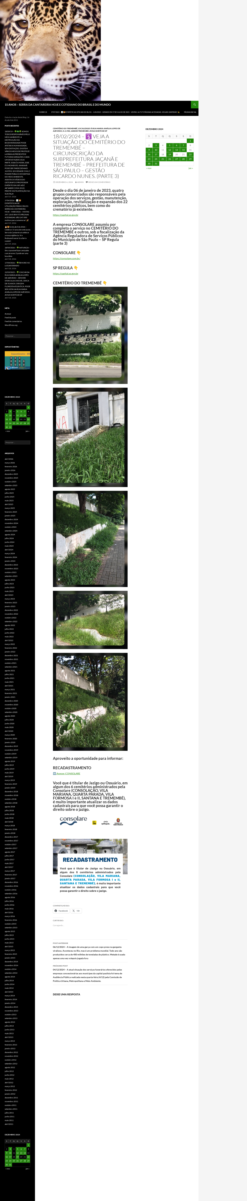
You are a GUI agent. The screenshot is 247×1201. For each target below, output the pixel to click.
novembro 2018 (11, 795)
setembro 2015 (11, 927)
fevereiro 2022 (11, 648)
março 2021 (10, 689)
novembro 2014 (11, 965)
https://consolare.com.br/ (66, 258)
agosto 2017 (10, 852)
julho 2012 (9, 1071)
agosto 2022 (10, 625)
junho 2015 (9, 939)
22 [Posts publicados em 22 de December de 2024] (190, 154)
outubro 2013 (10, 1014)
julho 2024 (9, 538)
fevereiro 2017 (11, 874)
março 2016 (10, 916)
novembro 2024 (11, 523)
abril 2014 (9, 992)
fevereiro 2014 (11, 999)
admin (80, 182)
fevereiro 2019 (11, 784)
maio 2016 (9, 908)
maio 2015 (9, 942)
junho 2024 (9, 542)
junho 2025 (9, 497)
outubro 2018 (10, 799)
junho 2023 (9, 587)
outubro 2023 (10, 572)
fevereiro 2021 (11, 693)
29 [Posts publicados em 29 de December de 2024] (190, 159)
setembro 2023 (11, 576)
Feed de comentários (13, 321)
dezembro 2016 (11, 882)
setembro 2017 (11, 848)
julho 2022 (9, 629)
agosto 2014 (10, 977)
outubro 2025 (10, 481)
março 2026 (10, 463)
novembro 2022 (11, 614)
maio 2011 (9, 1120)
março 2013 (10, 1041)
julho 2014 (9, 980)
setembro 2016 (11, 893)
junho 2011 (9, 1116)
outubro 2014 (10, 969)
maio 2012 (9, 1079)
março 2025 (10, 508)
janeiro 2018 (10, 833)
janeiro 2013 (10, 1048)
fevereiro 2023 (11, 602)
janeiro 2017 (10, 878)
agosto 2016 (10, 897)
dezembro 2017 (11, 837)
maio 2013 (9, 1033)
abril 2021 (9, 686)
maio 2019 (9, 772)
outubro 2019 (10, 754)
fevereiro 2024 (11, 557)
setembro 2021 (11, 667)
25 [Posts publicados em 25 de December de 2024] (162, 159)
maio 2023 (9, 591)
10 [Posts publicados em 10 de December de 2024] (156, 149)
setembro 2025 (11, 485)
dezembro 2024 (11, 519)
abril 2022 (9, 640)
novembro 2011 (11, 1101)
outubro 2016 (10, 890)
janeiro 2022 (10, 651)
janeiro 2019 (10, 788)
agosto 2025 (10, 489)
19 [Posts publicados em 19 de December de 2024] (169, 154)
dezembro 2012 (11, 1052)
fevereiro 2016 (11, 920)
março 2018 (10, 825)
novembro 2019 (11, 750)
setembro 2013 (11, 1018)
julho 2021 (9, 674)
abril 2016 (9, 912)
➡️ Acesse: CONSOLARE (66, 773)
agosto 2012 (10, 1067)
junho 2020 (9, 723)
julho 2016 (9, 901)
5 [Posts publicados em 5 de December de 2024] (169, 145)
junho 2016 (9, 905)
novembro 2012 (11, 1056)
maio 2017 (9, 863)
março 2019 (10, 780)
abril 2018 (9, 822)
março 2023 (10, 599)
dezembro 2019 (11, 746)
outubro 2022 (10, 617)
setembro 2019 (11, 757)
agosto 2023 (10, 580)
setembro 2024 (11, 531)
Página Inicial (190, 112)
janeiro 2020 (10, 742)
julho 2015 (9, 935)
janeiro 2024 (10, 561)
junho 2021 (9, 678)
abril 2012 (9, 1082)
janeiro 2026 (10, 470)
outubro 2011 (10, 1105)
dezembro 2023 (11, 565)
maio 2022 (9, 636)
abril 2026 (9, 459)
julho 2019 (9, 765)
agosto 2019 (10, 761)
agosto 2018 (10, 806)
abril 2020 (9, 731)
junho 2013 (9, 1029)
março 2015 (10, 950)
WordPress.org (11, 325)
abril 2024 (9, 549)
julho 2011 (9, 1113)
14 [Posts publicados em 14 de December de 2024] (183, 149)
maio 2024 (9, 546)
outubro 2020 (10, 708)
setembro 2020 (11, 712)
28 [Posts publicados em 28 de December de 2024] (183, 159)
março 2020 (10, 735)
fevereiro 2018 (11, 829)
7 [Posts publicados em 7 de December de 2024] (183, 145)
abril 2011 (9, 1124)
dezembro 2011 (11, 1097)
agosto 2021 (10, 670)
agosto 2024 (10, 534)
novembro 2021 (11, 659)
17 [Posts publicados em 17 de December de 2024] (156, 154)
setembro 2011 (11, 1109)
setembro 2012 (11, 1063)
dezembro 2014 (11, 961)
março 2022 (10, 644)
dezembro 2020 (11, 701)
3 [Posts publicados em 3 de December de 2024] (156, 145)
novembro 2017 (11, 840)
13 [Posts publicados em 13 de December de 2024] (176, 149)
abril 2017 (9, 867)
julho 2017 (9, 856)
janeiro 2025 (10, 515)
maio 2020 (9, 727)
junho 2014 (9, 984)
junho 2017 (9, 859)
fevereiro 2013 (11, 1045)
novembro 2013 (11, 1011)
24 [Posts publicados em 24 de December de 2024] (156, 159)
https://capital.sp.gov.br (65, 214)
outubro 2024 (10, 527)
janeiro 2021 (10, 697)
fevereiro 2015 (11, 954)
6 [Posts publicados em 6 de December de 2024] (176, 145)
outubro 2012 (10, 1060)
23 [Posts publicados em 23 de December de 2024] (149, 159)
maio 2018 (9, 818)
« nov (148, 168)
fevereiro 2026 (11, 466)
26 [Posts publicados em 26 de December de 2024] (169, 159)
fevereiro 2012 (11, 1090)
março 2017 (10, 871)
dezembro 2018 (11, 791)
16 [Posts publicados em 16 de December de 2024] (149, 154)
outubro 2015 (10, 924)
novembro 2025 (11, 478)
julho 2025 (9, 493)
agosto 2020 (10, 716)
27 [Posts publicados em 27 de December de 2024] (176, 159)
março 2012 (10, 1086)
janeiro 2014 (10, 1003)
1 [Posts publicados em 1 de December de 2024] (190, 140)
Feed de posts (10, 317)
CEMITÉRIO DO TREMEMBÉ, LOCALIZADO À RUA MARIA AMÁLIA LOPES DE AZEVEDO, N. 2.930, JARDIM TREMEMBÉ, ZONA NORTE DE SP (86, 129)
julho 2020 (9, 720)
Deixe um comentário (99, 182)
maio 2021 (9, 682)
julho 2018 (9, 810)
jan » (191, 168)
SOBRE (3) (43, 112)
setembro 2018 (11, 803)
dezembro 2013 (11, 1007)
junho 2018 (9, 814)
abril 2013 (9, 1037)
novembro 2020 (11, 704)
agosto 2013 (10, 1022)
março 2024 (10, 553)
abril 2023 (9, 595)
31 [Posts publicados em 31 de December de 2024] (156, 163)
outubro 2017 (10, 844)
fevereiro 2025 (11, 512)
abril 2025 (9, 504)
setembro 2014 (11, 973)
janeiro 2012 (10, 1094)
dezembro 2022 (11, 610)
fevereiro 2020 (11, 738)
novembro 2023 (11, 568)
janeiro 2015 (10, 958)
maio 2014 (9, 988)
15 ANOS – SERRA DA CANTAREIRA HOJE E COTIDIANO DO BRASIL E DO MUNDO (58, 104)
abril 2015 (9, 946)
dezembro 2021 (11, 655)
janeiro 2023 (10, 606)
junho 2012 (9, 1075)
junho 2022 (9, 633)
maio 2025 (9, 500)
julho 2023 (9, 583)
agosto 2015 (10, 931)
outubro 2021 (10, 663)
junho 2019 (9, 769)
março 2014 (10, 995)
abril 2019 (9, 776)
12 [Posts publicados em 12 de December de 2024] (169, 149)
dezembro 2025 (11, 474)
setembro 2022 (11, 621)
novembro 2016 (11, 886)
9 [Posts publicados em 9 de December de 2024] (149, 149)
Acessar (8, 314)
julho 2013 (9, 1026)
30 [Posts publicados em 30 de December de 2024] (149, 163)
